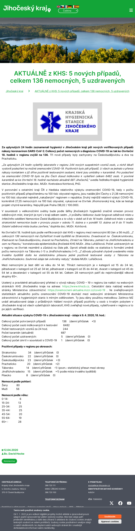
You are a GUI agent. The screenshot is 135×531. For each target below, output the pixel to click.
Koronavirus (9, 461)
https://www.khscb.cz (75, 286)
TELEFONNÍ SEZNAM (54, 499)
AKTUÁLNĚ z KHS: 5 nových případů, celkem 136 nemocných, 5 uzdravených (82, 91)
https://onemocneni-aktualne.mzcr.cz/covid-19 (76, 290)
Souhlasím (109, 516)
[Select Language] (68, 10)
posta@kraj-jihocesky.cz (99, 485)
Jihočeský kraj (14, 91)
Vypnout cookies (110, 521)
